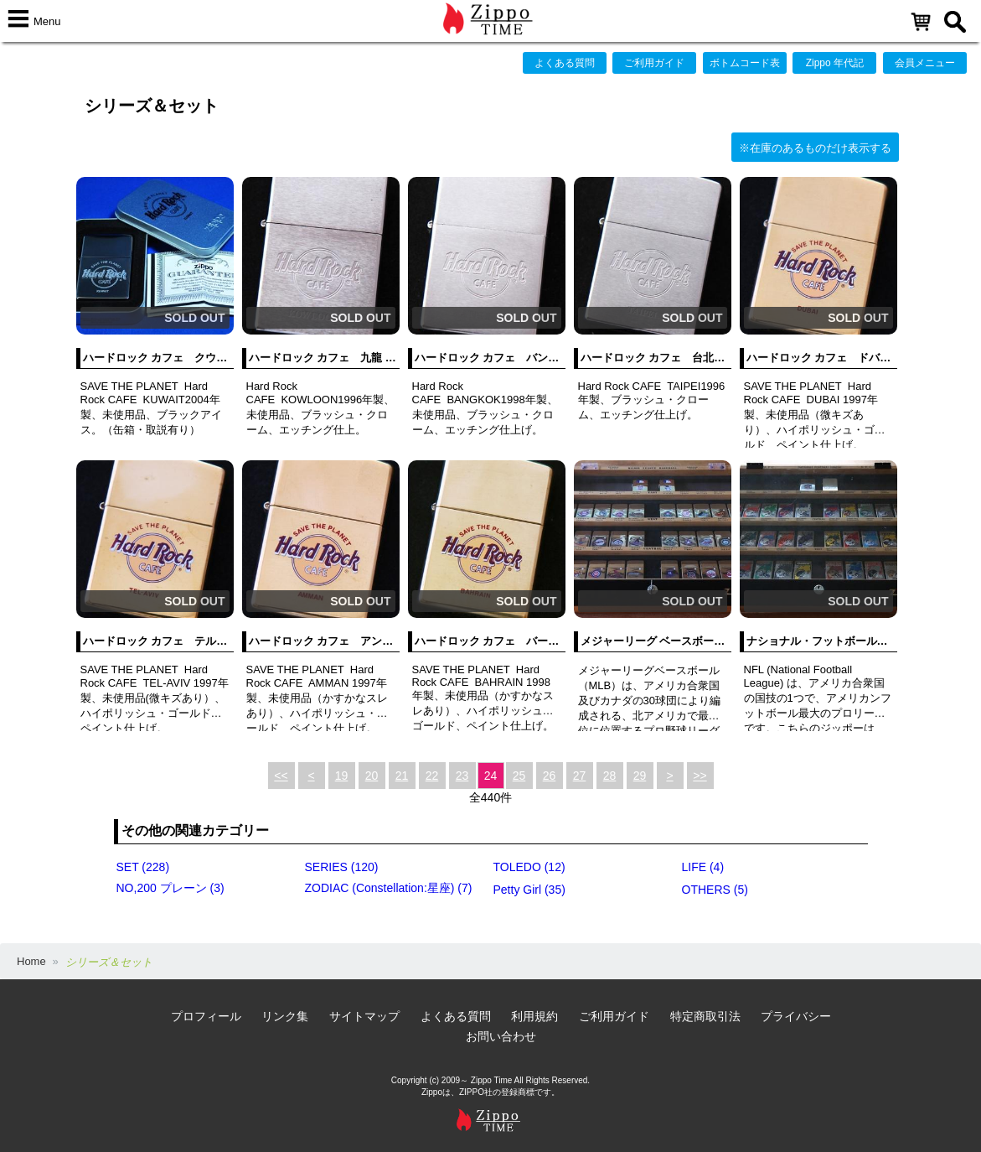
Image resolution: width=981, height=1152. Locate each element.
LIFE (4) (703, 867)
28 (610, 775)
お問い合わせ (501, 1036)
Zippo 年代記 (835, 63)
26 (549, 775)
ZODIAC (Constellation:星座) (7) (388, 888)
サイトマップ (364, 1016)
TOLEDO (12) (529, 867)
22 (432, 775)
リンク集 (284, 1016)
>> (699, 775)
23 (462, 775)
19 (342, 775)
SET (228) (143, 867)
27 (579, 775)
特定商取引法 (705, 1016)
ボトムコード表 (745, 63)
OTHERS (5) (715, 889)
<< (280, 775)
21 (402, 775)
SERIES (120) (342, 867)
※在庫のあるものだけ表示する (815, 148)
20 (372, 775)
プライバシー (796, 1016)
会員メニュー (925, 63)
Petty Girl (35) (529, 889)
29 (640, 775)
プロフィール (206, 1016)
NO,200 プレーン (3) (170, 888)
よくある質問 (564, 63)
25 (519, 775)
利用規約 (534, 1016)
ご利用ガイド (654, 63)
